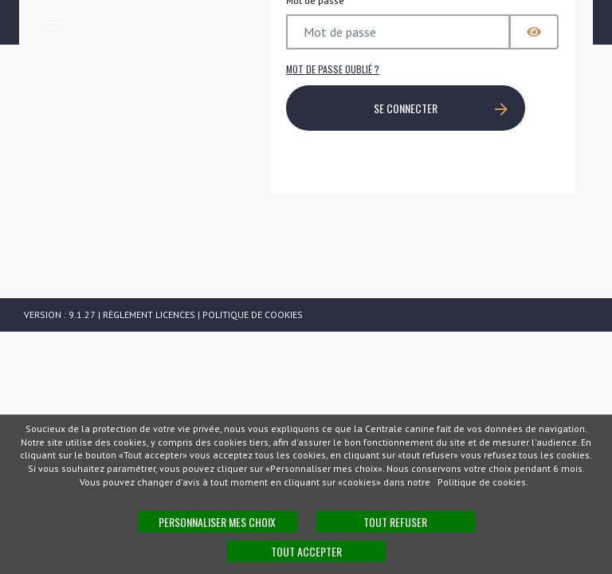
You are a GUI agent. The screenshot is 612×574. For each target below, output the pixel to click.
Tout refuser (395, 521)
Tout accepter (306, 551)
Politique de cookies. (482, 482)
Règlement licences (149, 314)
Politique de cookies (252, 314)
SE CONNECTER (441, 108)
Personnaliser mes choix (217, 521)
